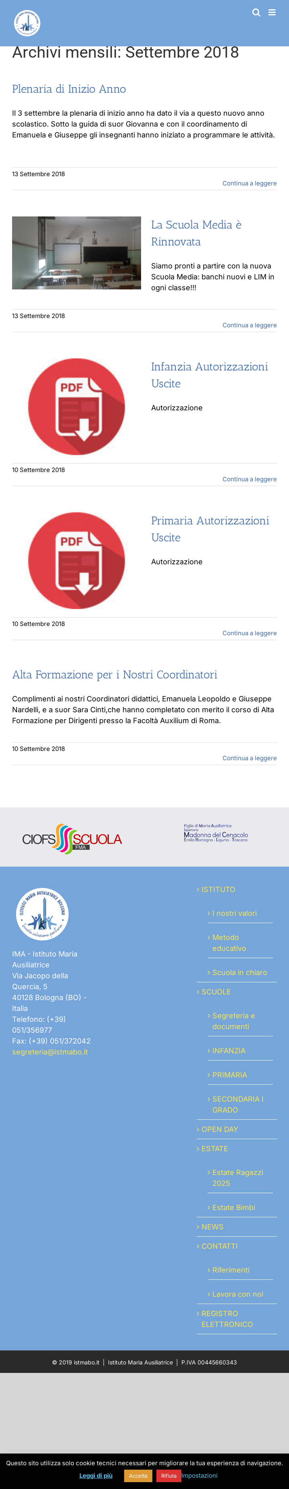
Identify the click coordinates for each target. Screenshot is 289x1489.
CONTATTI (220, 1246)
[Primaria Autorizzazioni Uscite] (76, 560)
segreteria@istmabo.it (50, 1052)
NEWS (213, 1227)
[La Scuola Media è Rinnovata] (76, 252)
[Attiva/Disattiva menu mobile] (272, 12)
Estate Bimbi (233, 1207)
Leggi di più (95, 1475)
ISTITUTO (218, 889)
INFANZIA (228, 1050)
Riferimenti (230, 1270)
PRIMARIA (229, 1075)
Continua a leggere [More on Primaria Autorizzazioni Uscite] (249, 633)
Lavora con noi (237, 1294)
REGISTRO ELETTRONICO (227, 1319)
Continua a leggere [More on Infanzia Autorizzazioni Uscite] (249, 479)
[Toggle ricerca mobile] (256, 12)
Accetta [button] (138, 1475)
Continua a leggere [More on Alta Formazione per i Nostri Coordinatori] (249, 758)
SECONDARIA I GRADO (238, 1104)
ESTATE (215, 1148)
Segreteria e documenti (233, 1021)
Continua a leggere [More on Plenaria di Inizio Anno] (249, 183)
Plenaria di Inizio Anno (69, 89)
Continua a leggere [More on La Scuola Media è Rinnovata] (249, 325)
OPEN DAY (220, 1129)
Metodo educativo (229, 942)
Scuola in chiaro (239, 972)
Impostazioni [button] (199, 1475)
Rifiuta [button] (169, 1475)
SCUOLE (216, 992)
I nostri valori (234, 913)
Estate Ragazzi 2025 (237, 1177)
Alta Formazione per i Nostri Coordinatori (115, 674)
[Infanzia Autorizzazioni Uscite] (76, 406)
